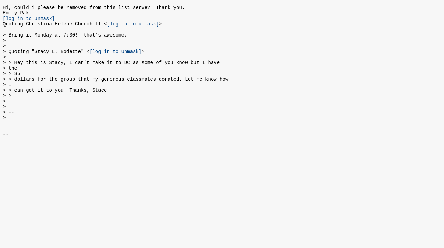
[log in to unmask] (29, 21)
